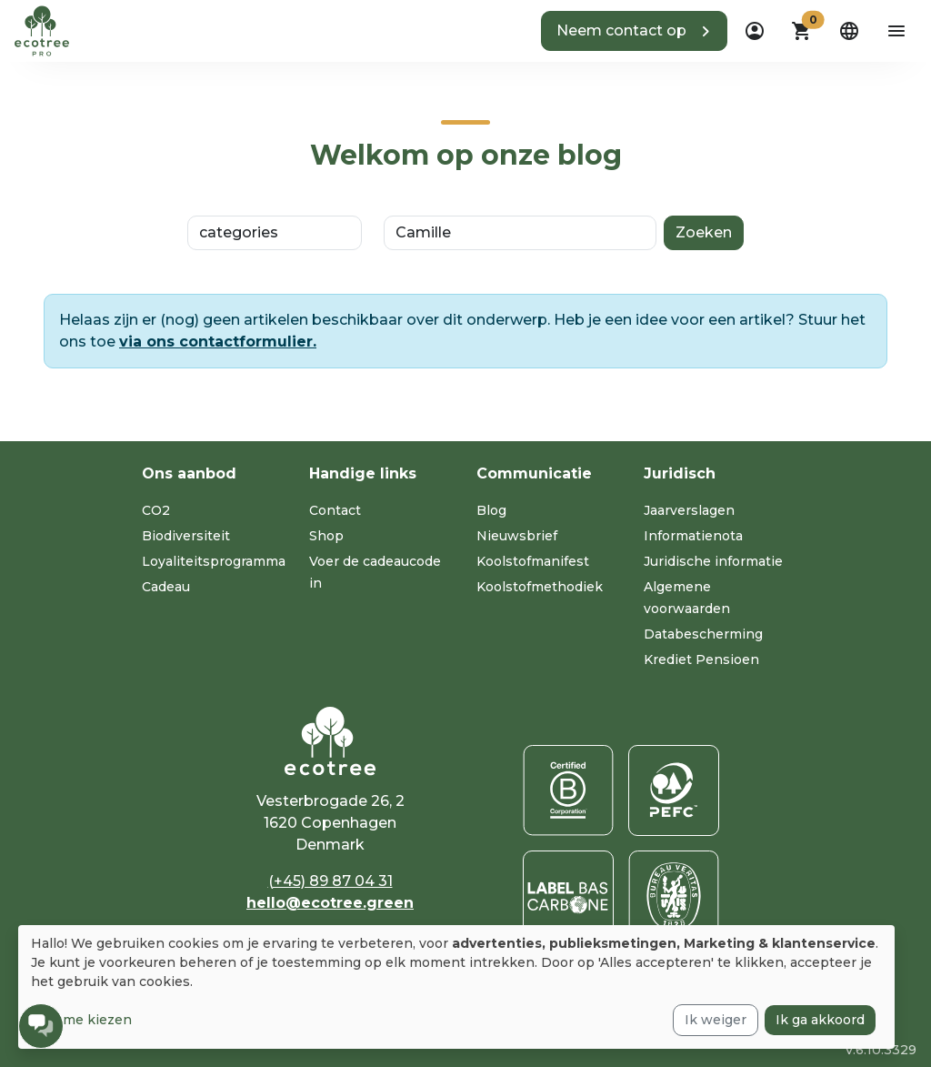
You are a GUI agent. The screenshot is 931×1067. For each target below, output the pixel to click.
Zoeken (704, 232)
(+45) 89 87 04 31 (330, 881)
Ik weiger (715, 1020)
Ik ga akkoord (820, 1020)
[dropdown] (755, 31)
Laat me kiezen (81, 1020)
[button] (634, 31)
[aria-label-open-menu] (896, 31)
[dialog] (456, 987)
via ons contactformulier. (217, 341)
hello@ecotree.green (330, 902)
